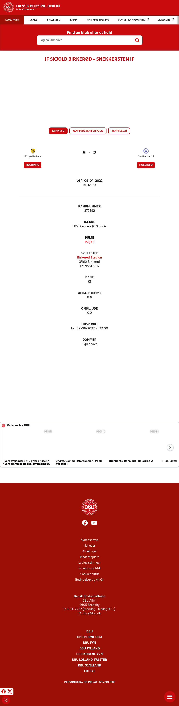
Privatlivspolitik (90, 568)
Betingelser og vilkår (89, 579)
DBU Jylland (89, 648)
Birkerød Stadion (89, 257)
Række (89, 222)
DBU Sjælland (89, 665)
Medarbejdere (89, 557)
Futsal (89, 671)
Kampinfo (58, 131)
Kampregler (119, 131)
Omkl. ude (89, 308)
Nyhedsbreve (89, 540)
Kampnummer (89, 206)
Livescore (166, 19)
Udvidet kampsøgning (133, 19)
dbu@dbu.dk (92, 613)
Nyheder (89, 545)
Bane (89, 277)
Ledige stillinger (89, 562)
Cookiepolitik (89, 574)
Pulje (89, 237)
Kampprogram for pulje (88, 131)
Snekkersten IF (146, 156)
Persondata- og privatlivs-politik (89, 682)
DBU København (89, 654)
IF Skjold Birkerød (33, 156)
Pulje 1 (89, 242)
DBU (89, 631)
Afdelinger (89, 551)
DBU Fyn (89, 642)
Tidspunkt (89, 324)
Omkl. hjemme (89, 293)
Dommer (89, 339)
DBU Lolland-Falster (89, 659)
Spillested (89, 253)
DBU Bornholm (89, 637)
